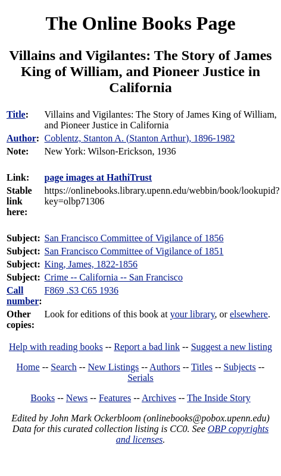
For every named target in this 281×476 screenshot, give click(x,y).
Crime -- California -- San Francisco (114, 277)
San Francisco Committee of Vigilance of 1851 (134, 251)
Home (28, 367)
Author (21, 138)
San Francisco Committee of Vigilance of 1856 (134, 238)
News (77, 398)
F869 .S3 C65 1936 (81, 290)
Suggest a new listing (231, 347)
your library (192, 314)
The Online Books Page (140, 23)
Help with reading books (56, 347)
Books (42, 398)
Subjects (240, 367)
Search (64, 367)
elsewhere (249, 314)
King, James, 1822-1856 (91, 264)
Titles (202, 367)
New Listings (113, 367)
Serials (140, 378)
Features (115, 398)
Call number (23, 295)
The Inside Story (219, 398)
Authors (164, 367)
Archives (159, 398)
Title (16, 114)
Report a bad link (147, 347)
